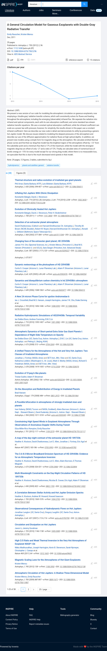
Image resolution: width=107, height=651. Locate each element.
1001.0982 (55, 322)
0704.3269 (50, 344)
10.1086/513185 (81, 518)
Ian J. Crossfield (21, 300)
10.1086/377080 (78, 415)
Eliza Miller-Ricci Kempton (26, 429)
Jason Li (18, 528)
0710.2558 (55, 367)
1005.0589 (55, 531)
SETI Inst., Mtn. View (55, 358)
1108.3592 (50, 567)
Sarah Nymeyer (72, 548)
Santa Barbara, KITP (32, 184)
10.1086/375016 (81, 251)
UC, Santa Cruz (74, 358)
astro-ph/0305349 (58, 415)
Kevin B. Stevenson (57, 548)
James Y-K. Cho (21, 245)
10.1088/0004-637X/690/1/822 (72, 486)
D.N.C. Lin (64, 339)
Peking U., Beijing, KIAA (37, 341)
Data (92, 10)
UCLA (39, 248)
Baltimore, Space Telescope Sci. (38, 232)
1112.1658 (18, 48)
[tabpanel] (53, 385)
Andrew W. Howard (40, 496)
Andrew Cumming (36, 319)
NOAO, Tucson (32, 409)
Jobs (41, 10)
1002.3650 (82, 200)
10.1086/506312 (78, 290)
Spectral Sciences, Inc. (38, 245)
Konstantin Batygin (23, 197)
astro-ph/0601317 (56, 187)
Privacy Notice (12, 624)
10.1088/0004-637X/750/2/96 (24, 51)
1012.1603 (44, 553)
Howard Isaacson (56, 496)
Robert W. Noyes (42, 229)
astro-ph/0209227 (62, 251)
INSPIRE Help (34, 620)
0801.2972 (55, 396)
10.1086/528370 (72, 367)
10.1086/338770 (76, 235)
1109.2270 (50, 431)
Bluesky (93, 620)
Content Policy (12, 620)
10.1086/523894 (70, 467)
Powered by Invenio (9, 646)
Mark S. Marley (59, 361)
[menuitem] (102, 4)
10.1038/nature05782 (67, 447)
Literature (9, 10)
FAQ (30, 615)
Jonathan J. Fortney (23, 358)
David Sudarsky (42, 412)
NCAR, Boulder (27, 229)
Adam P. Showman (65, 268)
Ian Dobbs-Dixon (22, 319)
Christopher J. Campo (24, 550)
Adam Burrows (63, 409)
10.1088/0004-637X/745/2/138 (72, 567)
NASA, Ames (38, 358)
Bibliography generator (69, 615)
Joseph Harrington (53, 300)
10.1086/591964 (71, 396)
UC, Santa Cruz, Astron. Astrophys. (44, 339)
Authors (26, 10)
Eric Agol (81, 442)
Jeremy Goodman (30, 528)
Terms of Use (11, 628)
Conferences (76, 10)
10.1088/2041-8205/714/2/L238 (32, 203)
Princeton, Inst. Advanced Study (67, 248)
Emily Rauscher (13, 34)
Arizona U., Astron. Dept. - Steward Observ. (67, 412)
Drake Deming (81, 300)
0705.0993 (49, 447)
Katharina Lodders (22, 361)
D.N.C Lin (49, 319)
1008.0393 (55, 306)
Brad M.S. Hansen (36, 300)
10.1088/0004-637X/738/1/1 (69, 216)
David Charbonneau (23, 226)
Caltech (35, 226)
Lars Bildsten (47, 184)
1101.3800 (48, 216)
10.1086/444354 (79, 274)
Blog (92, 615)
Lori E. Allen (54, 442)
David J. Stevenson (39, 197)
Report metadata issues (39, 624)
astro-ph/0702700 (62, 518)
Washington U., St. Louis (41, 361)
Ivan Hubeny (20, 409)
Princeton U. (68, 245)
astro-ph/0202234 (57, 380)
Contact (93, 628)
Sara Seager (48, 248)
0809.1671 (53, 580)
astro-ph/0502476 (60, 274)
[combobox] (61, 4)
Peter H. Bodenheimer (57, 213)
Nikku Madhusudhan (23, 548)
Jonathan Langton (22, 512)
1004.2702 (55, 499)
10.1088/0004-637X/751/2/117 (72, 431)
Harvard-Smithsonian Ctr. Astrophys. (58, 226)
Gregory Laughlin (52, 512)
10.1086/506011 (76, 187)
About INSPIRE (12, 615)
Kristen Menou (27, 34)
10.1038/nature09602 (63, 553)
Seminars (56, 10)
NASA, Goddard (48, 409)
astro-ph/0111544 (56, 235)
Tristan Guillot (21, 377)
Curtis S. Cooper (21, 268)
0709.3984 (53, 467)
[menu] (97, 4)
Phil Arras (19, 184)
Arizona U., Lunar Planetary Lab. (43, 268)
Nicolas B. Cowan (56, 480)
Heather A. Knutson (23, 442)
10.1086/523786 (66, 344)
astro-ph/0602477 (58, 290)
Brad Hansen (20, 393)
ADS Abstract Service (23, 54)
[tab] (14, 173)
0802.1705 (50, 486)
